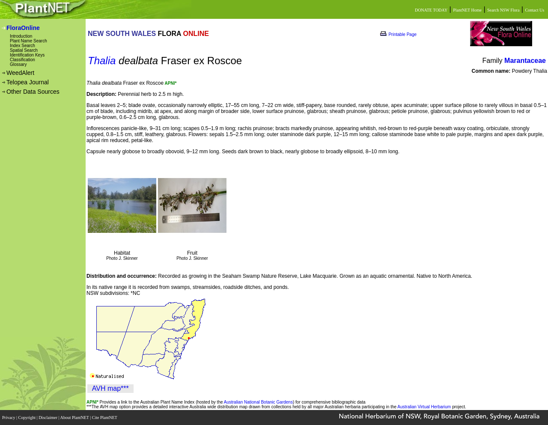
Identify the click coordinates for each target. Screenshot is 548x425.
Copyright (27, 417)
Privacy (9, 417)
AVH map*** (110, 388)
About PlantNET (75, 417)
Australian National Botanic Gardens (258, 402)
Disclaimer (48, 417)
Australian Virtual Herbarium (424, 406)
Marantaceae (525, 60)
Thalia (102, 60)
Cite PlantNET (105, 417)
